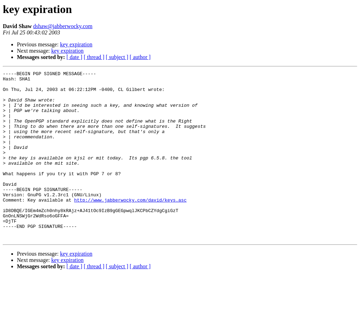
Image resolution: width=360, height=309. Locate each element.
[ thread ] (94, 57)
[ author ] (140, 57)
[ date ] (74, 57)
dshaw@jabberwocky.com (62, 26)
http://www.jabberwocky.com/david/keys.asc (130, 226)
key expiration (76, 44)
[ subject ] (117, 57)
